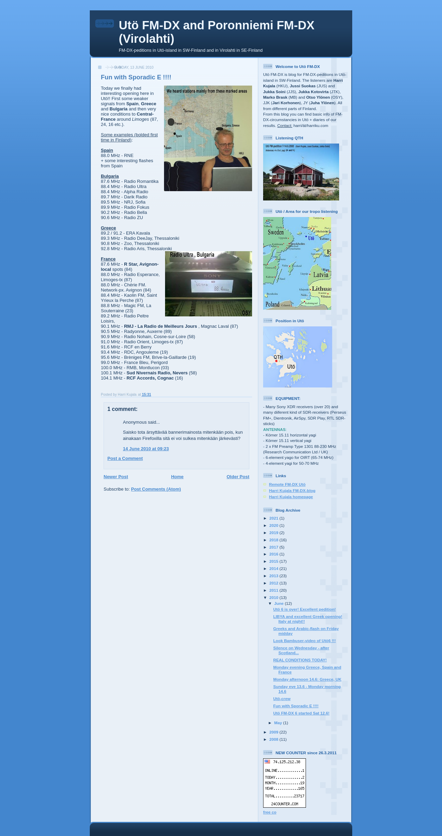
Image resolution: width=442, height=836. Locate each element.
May (278, 722)
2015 (274, 561)
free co (269, 812)
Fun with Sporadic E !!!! (295, 706)
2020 (274, 525)
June (279, 603)
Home (177, 476)
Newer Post (116, 476)
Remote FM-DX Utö (287, 484)
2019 (274, 532)
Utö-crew (281, 698)
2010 (274, 597)
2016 (274, 554)
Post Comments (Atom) (156, 489)
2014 (274, 568)
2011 (274, 590)
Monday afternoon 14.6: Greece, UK (307, 679)
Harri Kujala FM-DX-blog (292, 490)
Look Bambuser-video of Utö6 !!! (304, 640)
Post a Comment (125, 458)
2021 (274, 518)
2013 (274, 575)
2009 (274, 732)
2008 (274, 739)
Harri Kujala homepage (291, 496)
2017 (274, 547)
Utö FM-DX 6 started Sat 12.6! (301, 713)
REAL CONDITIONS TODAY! (300, 660)
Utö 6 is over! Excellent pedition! (304, 609)
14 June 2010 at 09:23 (146, 448)
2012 (274, 583)
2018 (274, 540)
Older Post (238, 476)
